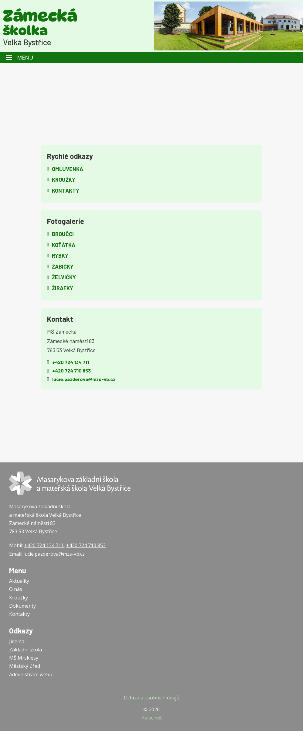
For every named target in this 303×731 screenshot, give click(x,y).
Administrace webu (30, 674)
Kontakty (19, 614)
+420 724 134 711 (44, 545)
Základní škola (25, 649)
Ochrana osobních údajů (151, 697)
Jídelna (16, 641)
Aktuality (19, 581)
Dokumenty (22, 605)
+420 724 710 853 (86, 545)
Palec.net (151, 717)
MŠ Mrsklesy (23, 657)
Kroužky (18, 597)
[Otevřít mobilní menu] (9, 57)
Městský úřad (24, 666)
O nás (15, 589)
